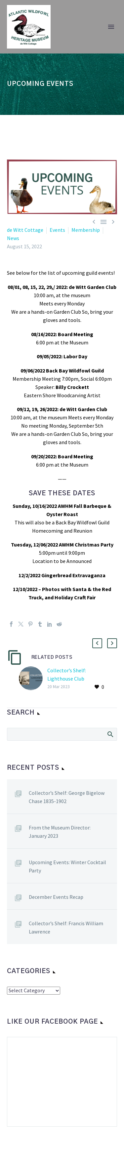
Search (110, 734)
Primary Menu (111, 27)
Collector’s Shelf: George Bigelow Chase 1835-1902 (66, 797)
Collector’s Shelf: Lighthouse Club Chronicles (66, 678)
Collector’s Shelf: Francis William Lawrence (66, 927)
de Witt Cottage (25, 230)
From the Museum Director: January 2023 (60, 831)
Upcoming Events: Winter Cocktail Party (67, 866)
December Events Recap (56, 897)
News (13, 238)
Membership (85, 230)
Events (57, 230)
